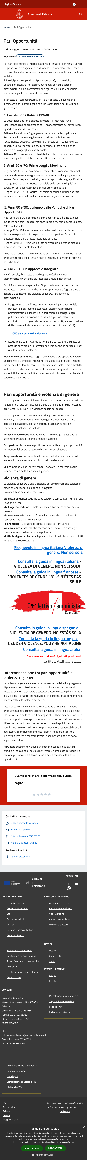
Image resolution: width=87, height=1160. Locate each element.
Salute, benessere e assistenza (22, 972)
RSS (5, 1103)
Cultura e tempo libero (60, 908)
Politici (10, 924)
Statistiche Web (15, 1087)
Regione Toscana (12, 4)
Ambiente (12, 966)
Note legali (12, 1076)
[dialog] (43, 1142)
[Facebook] (69, 884)
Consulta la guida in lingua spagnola (46, 628)
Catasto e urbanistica (60, 919)
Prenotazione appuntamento (63, 996)
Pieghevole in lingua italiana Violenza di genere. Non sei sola (48, 549)
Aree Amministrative (17, 908)
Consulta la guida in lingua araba (52, 649)
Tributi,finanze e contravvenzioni (23, 961)
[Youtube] (77, 884)
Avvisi (52, 961)
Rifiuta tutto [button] (55, 1148)
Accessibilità (9, 1107)
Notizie (52, 950)
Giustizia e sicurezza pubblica (21, 956)
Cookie (6, 1115)
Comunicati (55, 956)
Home (7, 27)
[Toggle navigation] (6, 14)
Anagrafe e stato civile (60, 903)
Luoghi (52, 975)
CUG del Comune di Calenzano (29, 333)
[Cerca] (81, 14)
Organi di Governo (16, 903)
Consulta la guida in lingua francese (47, 572)
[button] (43, 1154)
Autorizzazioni (14, 977)
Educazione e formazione (19, 950)
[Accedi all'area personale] (74, 4)
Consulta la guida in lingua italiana (48, 561)
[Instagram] (69, 888)
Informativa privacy (16, 1071)
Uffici (9, 914)
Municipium (66, 1107)
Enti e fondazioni (15, 919)
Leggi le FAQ (55, 1007)
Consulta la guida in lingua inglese (48, 638)
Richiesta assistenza (59, 1012)
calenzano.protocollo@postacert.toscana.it (24, 1035)
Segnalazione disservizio (61, 1001)
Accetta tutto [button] (32, 1148)
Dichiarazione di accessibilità (21, 1082)
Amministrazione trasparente (22, 1065)
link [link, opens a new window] (72, 1142)
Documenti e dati (15, 935)
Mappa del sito (10, 1119)
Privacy (6, 1111)
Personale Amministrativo (20, 930)
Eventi (52, 981)
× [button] (84, 1127)
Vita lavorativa (56, 914)
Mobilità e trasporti (59, 924)
